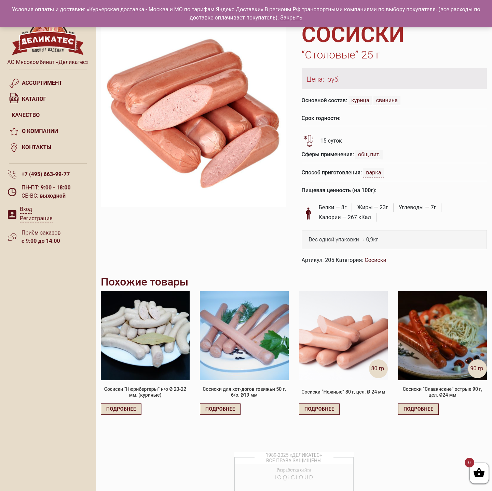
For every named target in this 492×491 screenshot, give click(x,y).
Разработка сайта (293, 470)
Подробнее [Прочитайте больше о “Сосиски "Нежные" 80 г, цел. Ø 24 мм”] (319, 409)
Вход (26, 209)
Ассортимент (42, 83)
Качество (26, 115)
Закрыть (291, 17)
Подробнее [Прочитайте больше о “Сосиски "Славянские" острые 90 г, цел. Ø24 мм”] (418, 409)
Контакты (36, 147)
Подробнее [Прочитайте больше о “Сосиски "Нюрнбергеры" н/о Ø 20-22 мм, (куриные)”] (121, 409)
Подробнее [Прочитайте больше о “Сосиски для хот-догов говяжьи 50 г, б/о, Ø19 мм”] (220, 409)
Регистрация (36, 218)
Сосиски (375, 260)
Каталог (34, 99)
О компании (40, 131)
